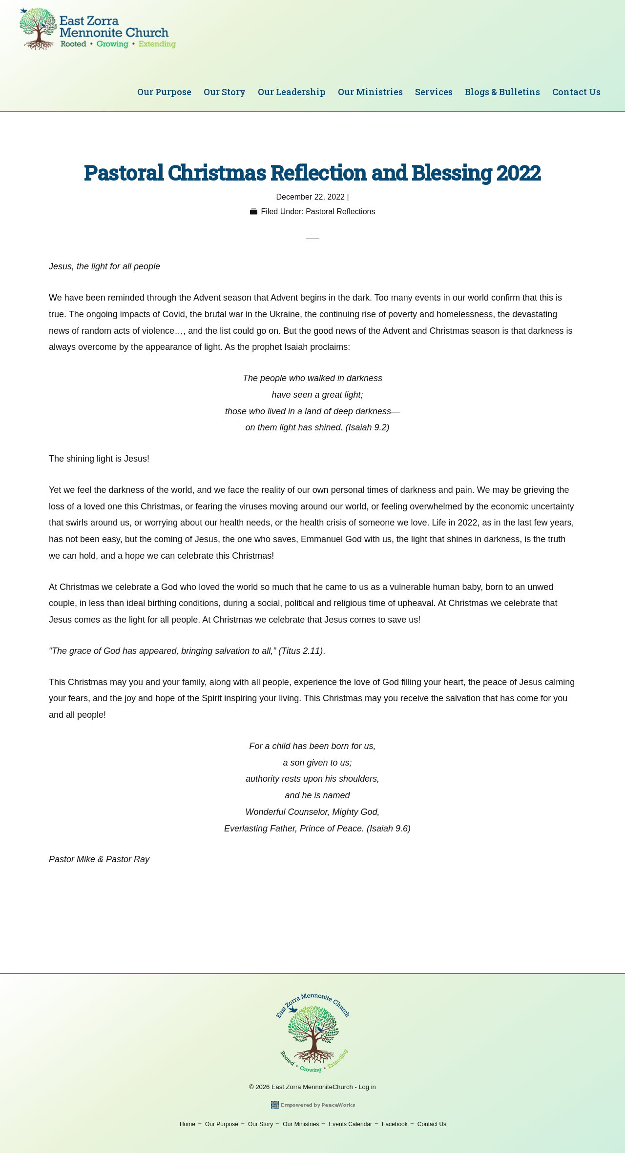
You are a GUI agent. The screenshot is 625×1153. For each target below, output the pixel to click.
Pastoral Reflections (340, 211)
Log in (366, 1087)
